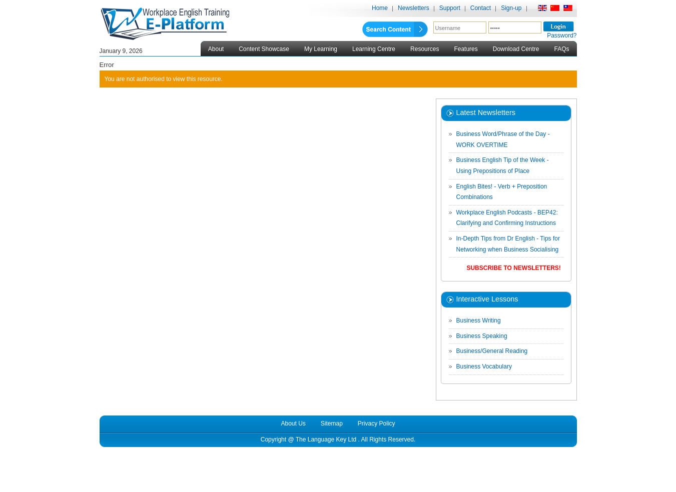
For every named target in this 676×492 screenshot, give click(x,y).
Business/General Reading (492, 351)
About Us (293, 423)
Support (449, 8)
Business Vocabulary (484, 366)
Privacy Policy (376, 423)
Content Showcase (264, 49)
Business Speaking (481, 336)
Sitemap (332, 423)
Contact (480, 8)
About (216, 49)
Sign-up (511, 8)
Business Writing (478, 320)
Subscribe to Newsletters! (513, 268)
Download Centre (516, 49)
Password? (561, 35)
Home (380, 8)
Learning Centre (373, 49)
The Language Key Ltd (326, 439)
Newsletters (413, 8)
